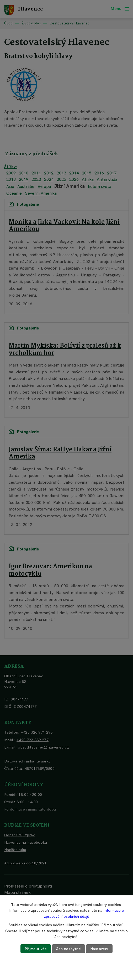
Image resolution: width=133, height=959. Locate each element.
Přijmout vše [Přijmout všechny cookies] (36, 948)
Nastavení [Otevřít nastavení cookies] (99, 948)
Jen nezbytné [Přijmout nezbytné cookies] (68, 948)
